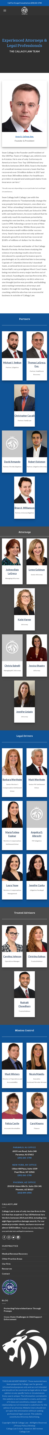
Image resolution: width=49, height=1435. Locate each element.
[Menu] (4, 10)
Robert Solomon (36, 461)
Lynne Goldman (37, 569)
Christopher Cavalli (24, 415)
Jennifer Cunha (37, 885)
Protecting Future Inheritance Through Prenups (22, 1309)
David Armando (12, 461)
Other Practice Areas (12, 1258)
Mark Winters (12, 1074)
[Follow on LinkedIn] (18, 1237)
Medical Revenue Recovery (15, 1253)
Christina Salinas (36, 956)
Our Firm (6, 1264)
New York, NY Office (24, 1165)
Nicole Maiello (36, 1074)
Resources (7, 1268)
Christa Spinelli (12, 665)
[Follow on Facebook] (4, 1237)
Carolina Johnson (12, 956)
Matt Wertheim (37, 779)
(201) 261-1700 (24, 1157)
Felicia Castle (12, 1123)
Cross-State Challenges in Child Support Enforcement (23, 1318)
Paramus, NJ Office (24, 1147)
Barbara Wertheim (12, 779)
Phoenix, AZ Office (24, 1182)
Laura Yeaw (12, 885)
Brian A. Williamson (25, 507)
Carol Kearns (37, 1123)
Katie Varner (24, 619)
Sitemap (31, 1426)
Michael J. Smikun (12, 362)
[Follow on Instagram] (9, 1237)
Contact (6, 1273)
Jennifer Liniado (24, 711)
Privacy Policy (21, 1426)
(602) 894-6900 (24, 1192)
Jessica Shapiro (37, 665)
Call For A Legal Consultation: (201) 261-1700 (25, 3)
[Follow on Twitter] (13, 1237)
